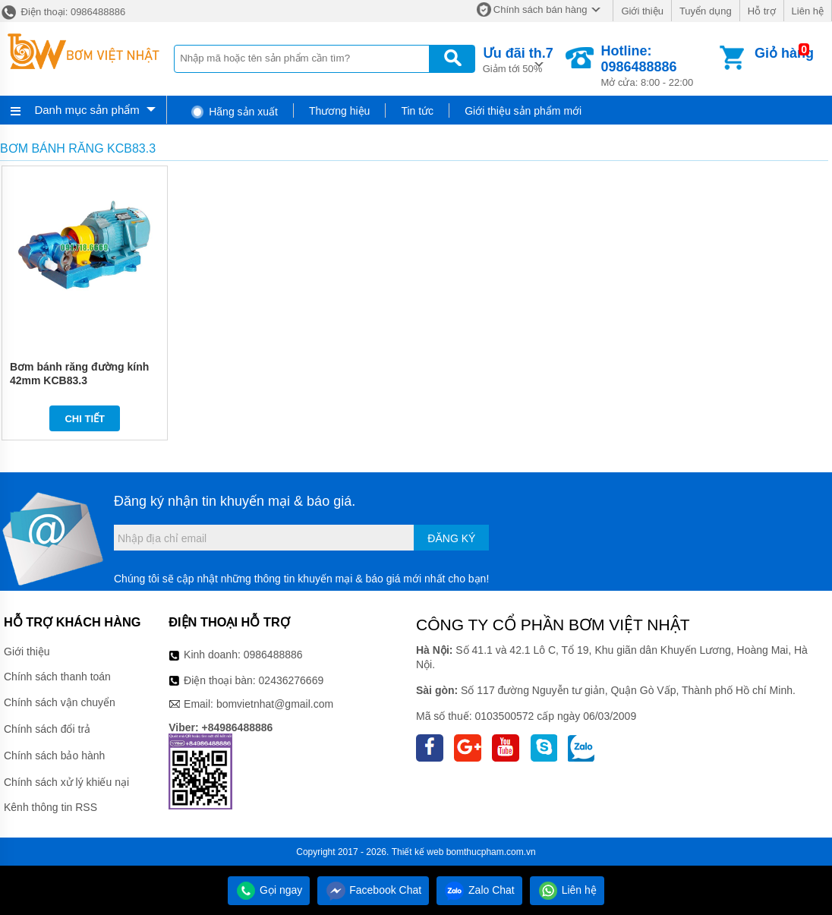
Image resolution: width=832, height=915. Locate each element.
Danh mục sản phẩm (86, 109)
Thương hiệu (339, 111)
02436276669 (291, 680)
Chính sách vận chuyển (59, 702)
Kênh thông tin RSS (50, 807)
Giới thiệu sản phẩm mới (523, 111)
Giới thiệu (642, 11)
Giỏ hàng (784, 53)
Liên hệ (808, 11)
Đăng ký (451, 538)
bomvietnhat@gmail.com (274, 704)
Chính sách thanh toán (57, 676)
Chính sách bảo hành (54, 755)
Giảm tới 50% (518, 58)
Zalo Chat (479, 890)
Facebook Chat (373, 890)
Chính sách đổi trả (47, 729)
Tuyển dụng (705, 11)
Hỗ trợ (762, 11)
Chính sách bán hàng (540, 9)
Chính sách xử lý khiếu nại (66, 782)
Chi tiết (85, 418)
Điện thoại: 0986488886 (62, 11)
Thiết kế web (418, 852)
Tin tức (417, 111)
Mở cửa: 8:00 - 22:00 (659, 65)
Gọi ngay (268, 890)
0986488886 (273, 654)
